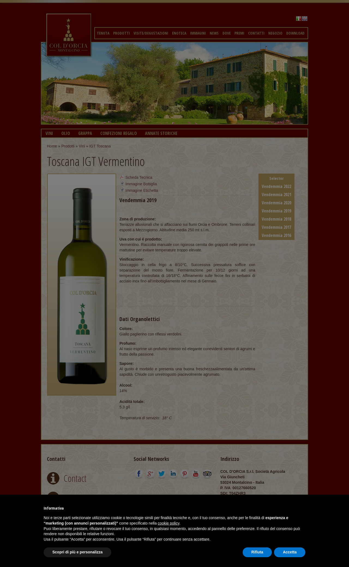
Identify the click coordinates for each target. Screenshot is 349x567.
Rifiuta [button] (257, 552)
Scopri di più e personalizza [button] (77, 552)
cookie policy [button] (168, 523)
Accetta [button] (290, 552)
